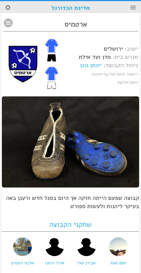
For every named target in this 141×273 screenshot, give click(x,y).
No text (8, 23)
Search (8, 8)
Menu (133, 8)
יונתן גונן (91, 65)
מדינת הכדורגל (70, 8)
